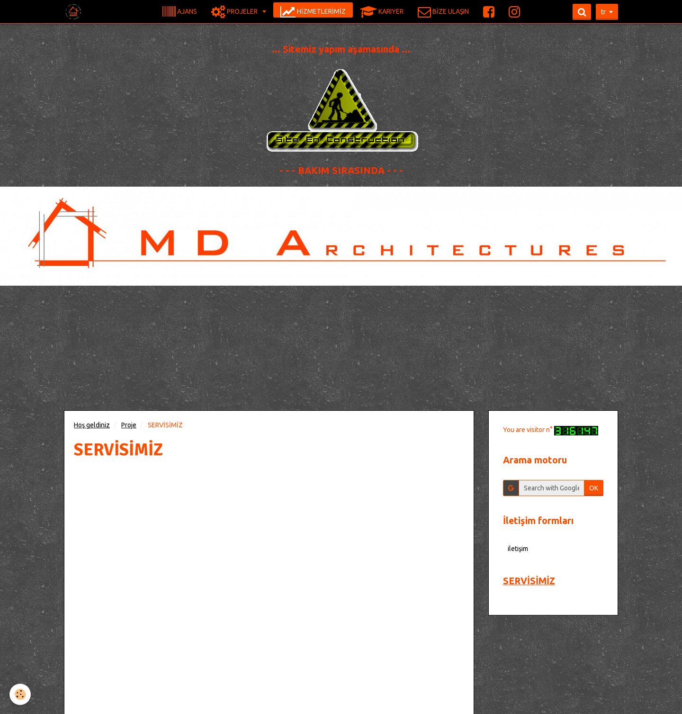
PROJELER (235, 11)
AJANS (179, 11)
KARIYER (382, 11)
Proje (128, 425)
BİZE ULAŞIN (443, 11)
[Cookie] (20, 694)
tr (603, 12)
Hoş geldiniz (92, 425)
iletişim (518, 548)
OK (593, 488)
